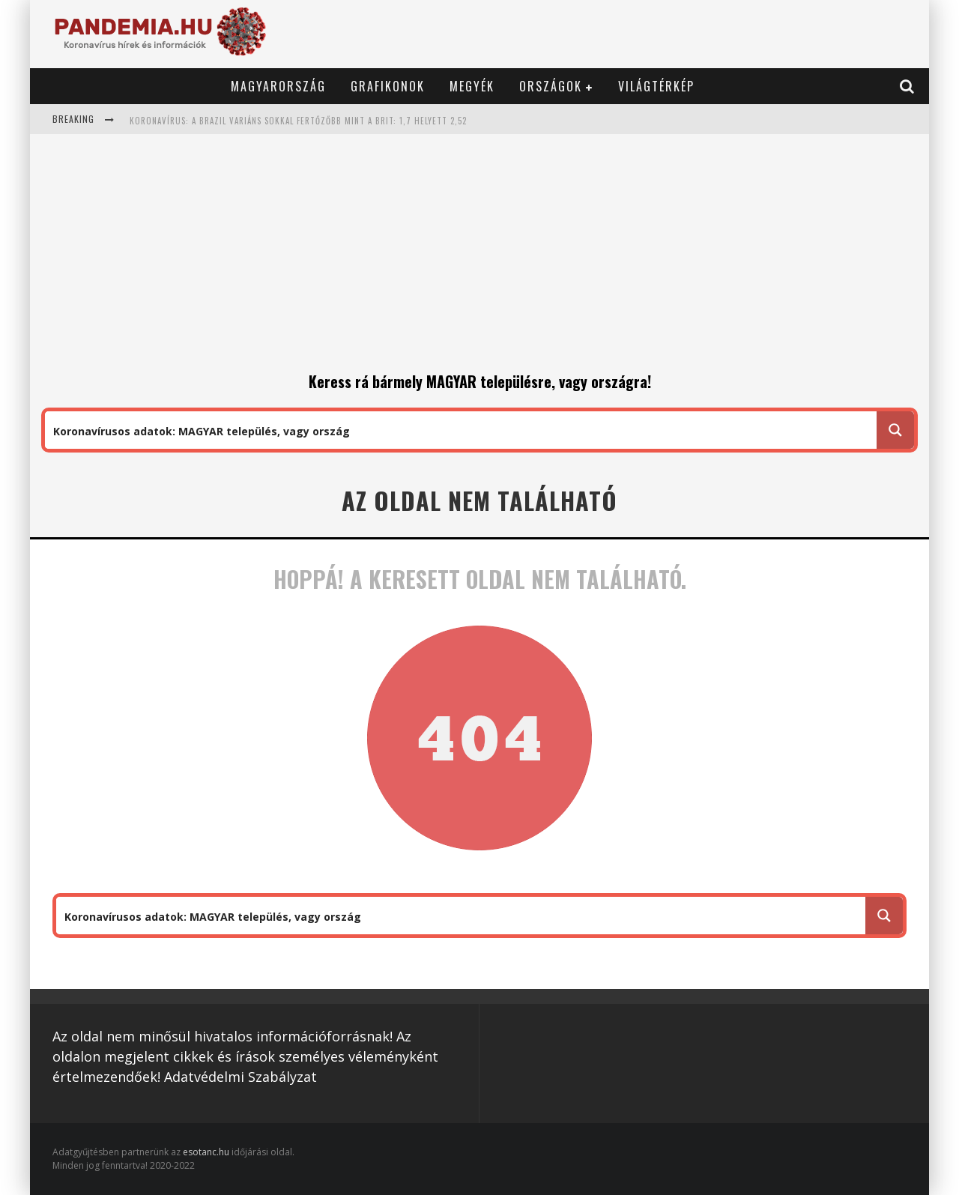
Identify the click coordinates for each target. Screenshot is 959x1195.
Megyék (472, 86)
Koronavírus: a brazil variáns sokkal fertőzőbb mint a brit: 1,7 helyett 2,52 (298, 121)
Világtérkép (656, 86)
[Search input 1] (461, 430)
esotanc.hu (207, 1152)
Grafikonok (388, 86)
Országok (550, 86)
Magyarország (278, 86)
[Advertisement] (479, 258)
